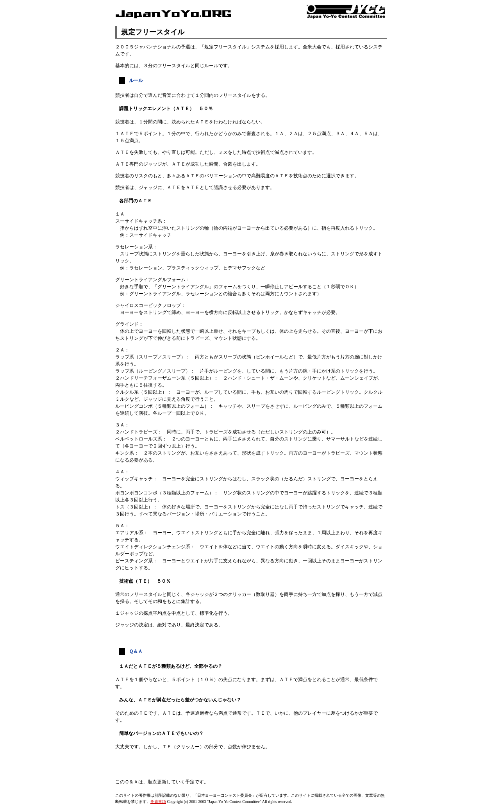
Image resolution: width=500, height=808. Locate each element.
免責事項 (158, 801)
